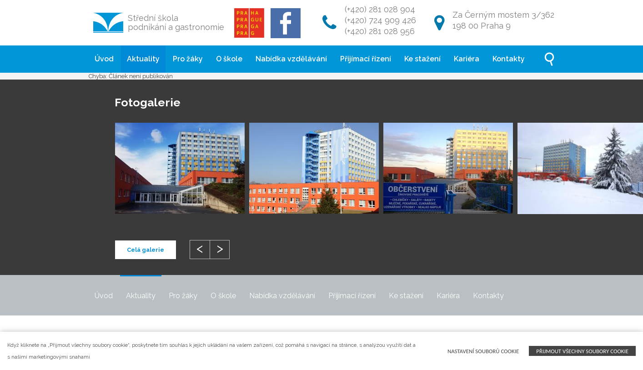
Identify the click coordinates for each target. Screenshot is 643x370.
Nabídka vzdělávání (291, 59)
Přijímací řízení (365, 59)
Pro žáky (188, 59)
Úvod (104, 59)
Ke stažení (422, 59)
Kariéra (466, 59)
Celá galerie (145, 249)
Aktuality (143, 59)
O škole (229, 59)
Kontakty (508, 59)
